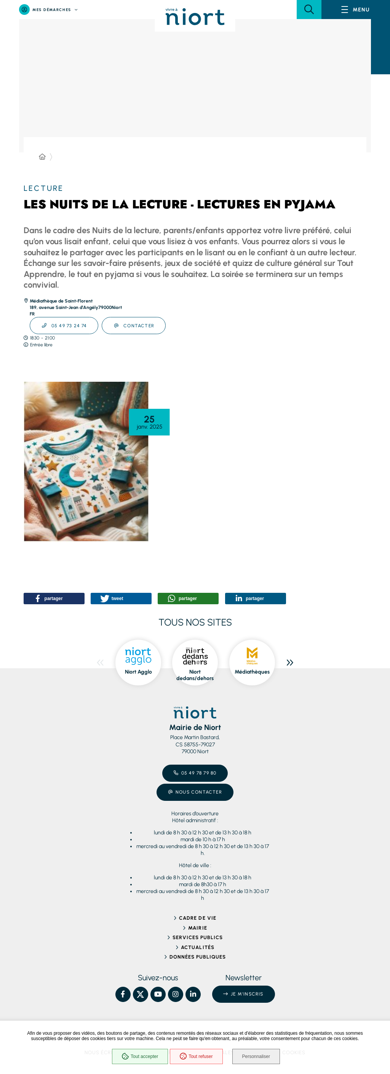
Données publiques (197, 957)
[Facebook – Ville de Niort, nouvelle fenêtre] (123, 994)
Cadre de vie (197, 918)
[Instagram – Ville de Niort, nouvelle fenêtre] (175, 994)
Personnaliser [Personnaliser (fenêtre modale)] (256, 1056)
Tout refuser (196, 1056)
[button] (309, 9)
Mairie (197, 928)
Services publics (198, 937)
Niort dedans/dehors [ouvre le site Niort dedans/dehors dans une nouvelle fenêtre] (195, 675)
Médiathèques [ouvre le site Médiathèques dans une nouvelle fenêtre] (252, 672)
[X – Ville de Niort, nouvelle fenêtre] (140, 994)
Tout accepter (140, 1056)
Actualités (197, 947)
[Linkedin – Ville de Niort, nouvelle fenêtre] (193, 994)
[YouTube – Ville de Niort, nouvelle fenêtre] (158, 994)
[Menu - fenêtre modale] (355, 9)
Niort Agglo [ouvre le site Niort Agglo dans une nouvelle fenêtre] (138, 672)
